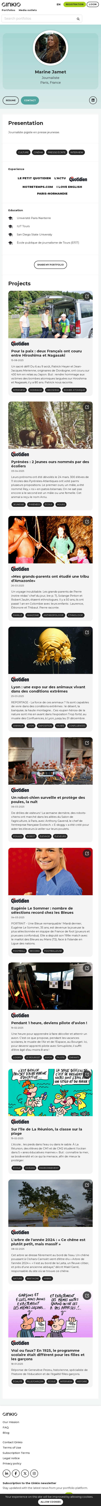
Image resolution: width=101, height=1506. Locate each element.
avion (48, 1057)
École (48, 504)
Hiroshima (53, 390)
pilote (61, 1057)
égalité (17, 1381)
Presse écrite (57, 152)
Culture (23, 152)
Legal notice (11, 1458)
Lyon (31, 725)
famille (17, 615)
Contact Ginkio (13, 1442)
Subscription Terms (16, 1453)
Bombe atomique (74, 390)
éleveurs (60, 836)
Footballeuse (53, 951)
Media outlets (28, 10)
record (35, 951)
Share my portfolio (50, 264)
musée (60, 725)
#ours (61, 504)
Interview (77, 152)
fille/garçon (35, 1381)
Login (93, 4)
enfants (74, 1057)
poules (17, 836)
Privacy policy (12, 1463)
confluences (77, 725)
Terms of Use (12, 1447)
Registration (74, 4)
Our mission (11, 1422)
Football (19, 951)
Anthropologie (54, 615)
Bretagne (33, 1278)
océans (30, 1168)
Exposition (45, 725)
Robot (31, 836)
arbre (47, 1278)
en (59, 4)
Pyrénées (34, 504)
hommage (36, 390)
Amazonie (33, 615)
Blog (6, 1432)
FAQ (6, 1427)
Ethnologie (75, 615)
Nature (17, 1278)
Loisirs (17, 1057)
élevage (45, 836)
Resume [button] (11, 100)
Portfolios (8, 10)
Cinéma (38, 152)
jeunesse (18, 504)
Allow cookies (51, 1502)
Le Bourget (33, 1057)
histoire (82, 1381)
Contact (30, 100)
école (17, 1168)
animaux (18, 725)
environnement (49, 1168)
